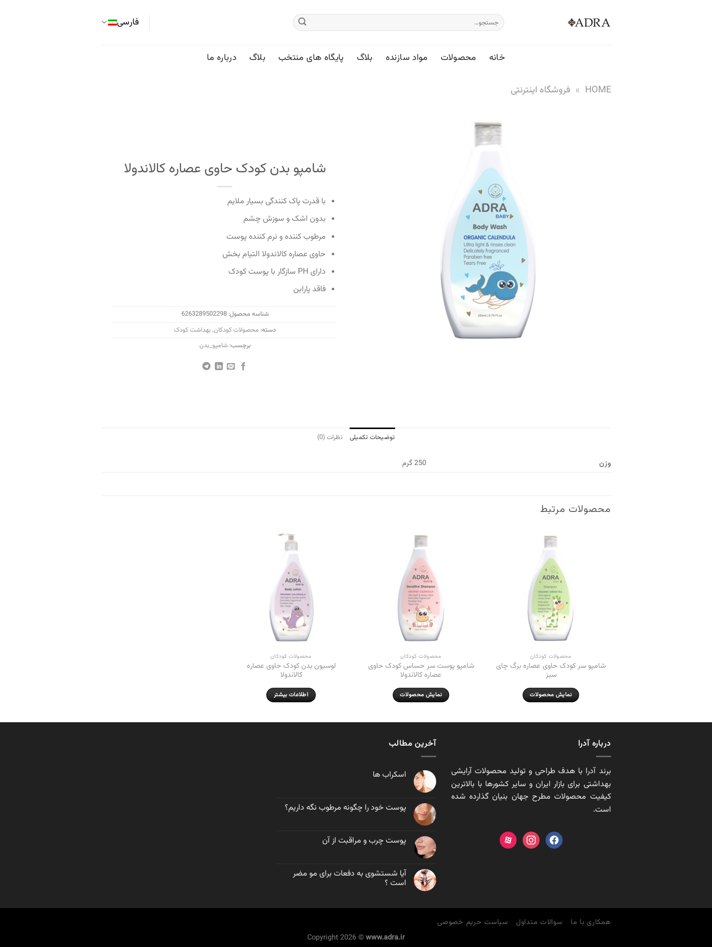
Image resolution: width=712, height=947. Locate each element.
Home (598, 90)
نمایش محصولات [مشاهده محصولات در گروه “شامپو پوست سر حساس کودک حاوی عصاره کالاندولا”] (421, 694)
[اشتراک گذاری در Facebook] (243, 366)
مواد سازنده (407, 57)
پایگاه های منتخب (311, 57)
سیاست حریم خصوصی (472, 922)
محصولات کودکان (236, 330)
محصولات (458, 57)
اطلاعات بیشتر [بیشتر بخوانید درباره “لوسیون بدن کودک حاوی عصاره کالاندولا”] (291, 694)
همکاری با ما (591, 922)
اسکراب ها (389, 775)
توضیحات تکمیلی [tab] (372, 438)
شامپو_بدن (213, 346)
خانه (497, 57)
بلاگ (365, 57)
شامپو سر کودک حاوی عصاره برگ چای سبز (551, 671)
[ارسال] (302, 22)
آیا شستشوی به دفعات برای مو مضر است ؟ (349, 878)
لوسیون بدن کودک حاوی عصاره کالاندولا (291, 671)
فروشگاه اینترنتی (540, 90)
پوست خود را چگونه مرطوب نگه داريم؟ (345, 808)
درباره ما (221, 57)
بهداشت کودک (192, 330)
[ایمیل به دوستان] (231, 366)
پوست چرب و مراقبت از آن (364, 841)
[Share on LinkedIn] (219, 366)
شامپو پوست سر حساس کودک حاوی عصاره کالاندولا (421, 671)
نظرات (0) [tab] (330, 438)
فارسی (120, 22)
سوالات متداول (539, 922)
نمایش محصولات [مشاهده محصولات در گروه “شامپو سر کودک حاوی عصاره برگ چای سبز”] (551, 694)
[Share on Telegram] (206, 366)
